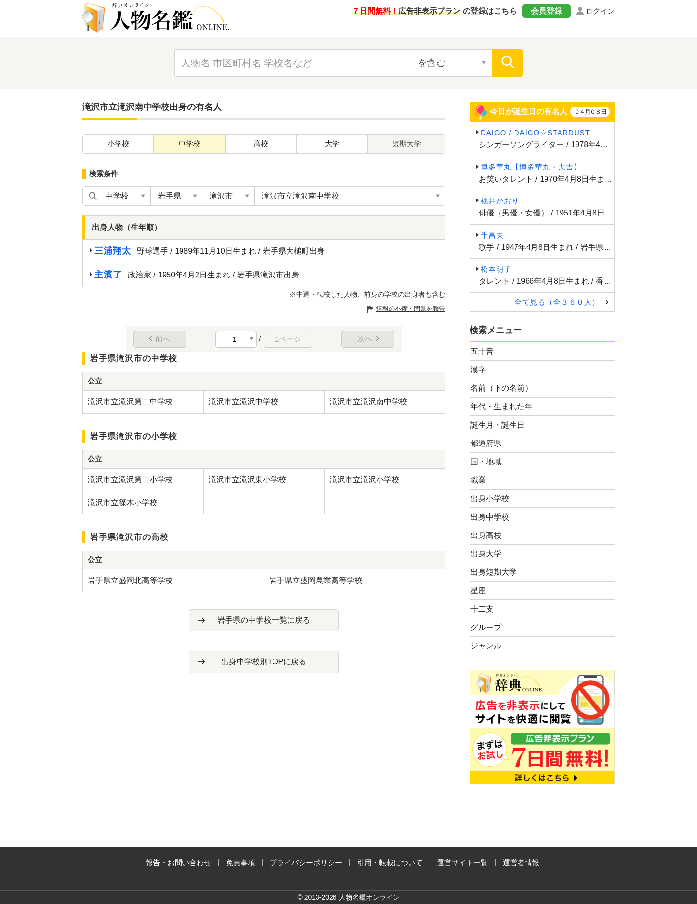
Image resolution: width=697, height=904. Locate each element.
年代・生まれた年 (501, 406)
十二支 (482, 609)
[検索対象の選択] (451, 63)
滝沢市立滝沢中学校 (243, 402)
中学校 (189, 143)
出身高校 (485, 535)
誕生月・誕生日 (497, 425)
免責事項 (240, 862)
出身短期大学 (493, 572)
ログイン (600, 11)
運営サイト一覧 (462, 862)
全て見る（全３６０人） (557, 302)
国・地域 (485, 462)
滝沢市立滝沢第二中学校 (130, 402)
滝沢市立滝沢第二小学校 (130, 479)
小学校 (118, 143)
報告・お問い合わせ (178, 862)
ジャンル (485, 646)
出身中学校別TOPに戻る (264, 662)
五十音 (482, 351)
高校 (261, 143)
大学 (332, 143)
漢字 (478, 370)
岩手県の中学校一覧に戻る (263, 620)
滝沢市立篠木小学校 (122, 502)
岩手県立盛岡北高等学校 (130, 580)
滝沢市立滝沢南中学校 (368, 402)
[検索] (507, 63)
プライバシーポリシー (306, 862)
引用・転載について (390, 862)
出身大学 (485, 554)
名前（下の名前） (501, 388)
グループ (485, 627)
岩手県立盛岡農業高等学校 (315, 580)
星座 (478, 590)
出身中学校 (489, 517)
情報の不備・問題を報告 (410, 308)
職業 (478, 480)
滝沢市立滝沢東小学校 (247, 479)
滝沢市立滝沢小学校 (364, 479)
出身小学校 (489, 498)
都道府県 (485, 443)
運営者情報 (521, 862)
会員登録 (546, 11)
